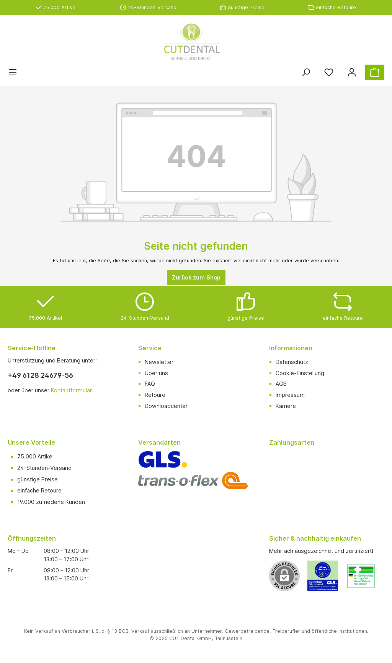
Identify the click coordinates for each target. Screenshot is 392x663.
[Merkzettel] (328, 72)
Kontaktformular (71, 390)
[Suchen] (305, 72)
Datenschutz (292, 362)
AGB (281, 383)
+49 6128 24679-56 (40, 375)
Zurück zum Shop (196, 277)
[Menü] (13, 72)
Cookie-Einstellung (300, 373)
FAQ (150, 383)
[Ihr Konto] (351, 72)
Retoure (155, 395)
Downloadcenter (166, 406)
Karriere (286, 406)
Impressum (290, 395)
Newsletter (159, 362)
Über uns (156, 373)
